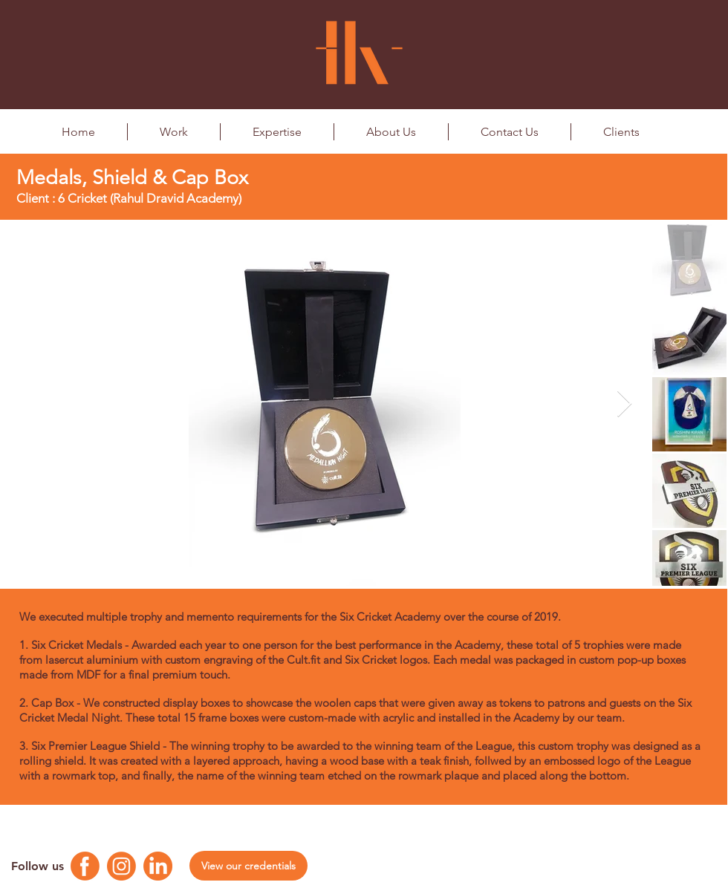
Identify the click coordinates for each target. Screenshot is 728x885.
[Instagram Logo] (121, 866)
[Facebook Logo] (85, 866)
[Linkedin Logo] (157, 866)
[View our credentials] (248, 866)
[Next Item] (624, 404)
